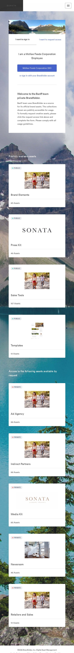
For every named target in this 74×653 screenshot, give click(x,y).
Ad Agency (17, 413)
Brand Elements (20, 194)
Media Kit (16, 514)
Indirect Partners (20, 464)
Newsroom (17, 564)
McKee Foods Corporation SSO (37, 68)
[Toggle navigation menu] (68, 5)
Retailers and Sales (22, 614)
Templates (17, 345)
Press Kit (16, 245)
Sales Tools (17, 295)
